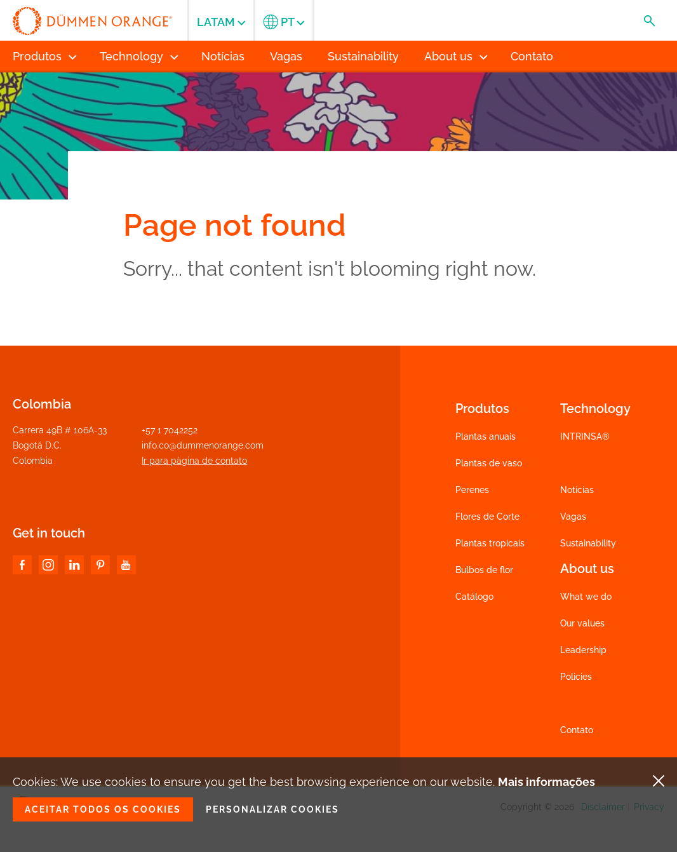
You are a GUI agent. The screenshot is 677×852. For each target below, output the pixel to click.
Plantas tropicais (490, 543)
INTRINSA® (585, 436)
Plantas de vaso (488, 463)
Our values (582, 623)
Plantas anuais (485, 436)
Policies (576, 677)
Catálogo (474, 597)
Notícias (577, 490)
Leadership (583, 650)
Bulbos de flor (484, 570)
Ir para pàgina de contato (194, 461)
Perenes (472, 490)
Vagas (573, 516)
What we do (586, 597)
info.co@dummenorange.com (203, 445)
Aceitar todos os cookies (103, 809)
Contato (576, 730)
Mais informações (546, 781)
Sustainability (588, 543)
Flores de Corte (487, 516)
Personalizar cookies (272, 809)
